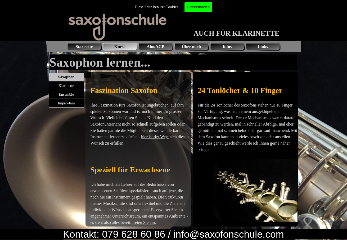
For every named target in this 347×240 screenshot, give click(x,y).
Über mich (191, 46)
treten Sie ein (144, 222)
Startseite (84, 46)
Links (263, 46)
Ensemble (66, 94)
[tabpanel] (138, 149)
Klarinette (66, 86)
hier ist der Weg (154, 137)
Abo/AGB (156, 46)
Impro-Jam (66, 103)
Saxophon (66, 77)
